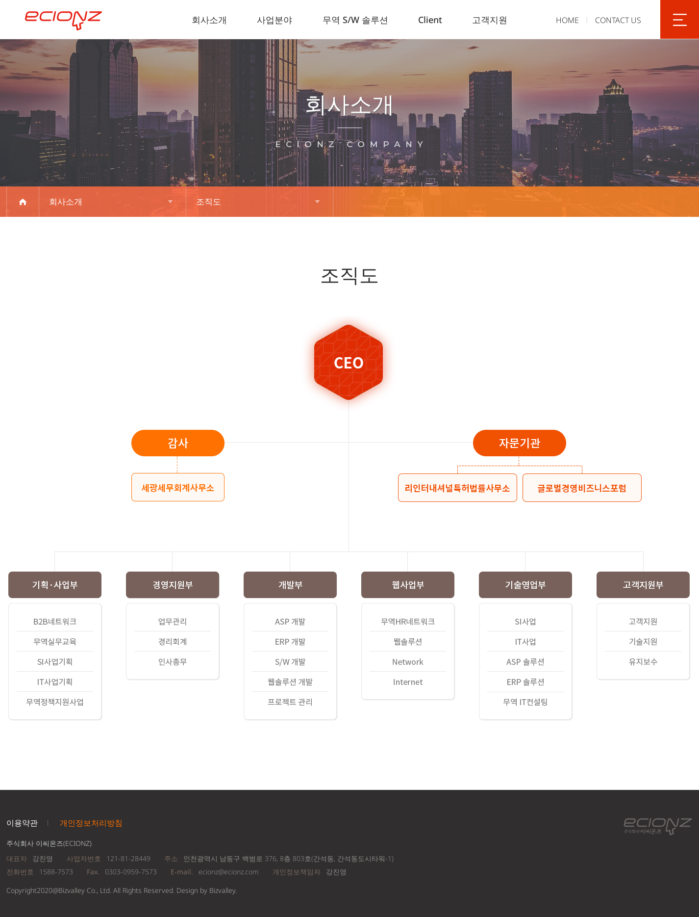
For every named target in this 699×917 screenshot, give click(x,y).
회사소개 (209, 20)
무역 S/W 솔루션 (355, 20)
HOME (567, 20)
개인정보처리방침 (91, 822)
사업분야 (274, 20)
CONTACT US (618, 20)
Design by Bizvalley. (206, 890)
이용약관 (22, 822)
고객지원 (489, 20)
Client (430, 20)
